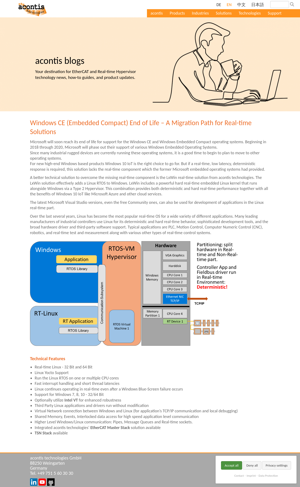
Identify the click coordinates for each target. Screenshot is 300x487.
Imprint (251, 475)
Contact (239, 475)
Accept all (231, 465)
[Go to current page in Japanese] (257, 5)
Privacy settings (277, 465)
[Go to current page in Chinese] (241, 5)
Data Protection (268, 475)
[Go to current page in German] (219, 5)
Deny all (252, 465)
